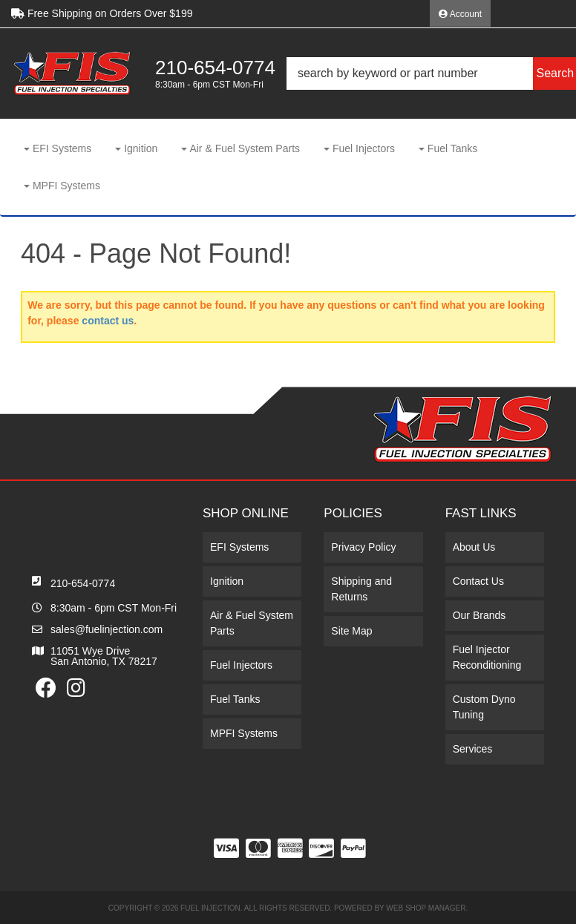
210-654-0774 (82, 583)
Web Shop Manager (425, 908)
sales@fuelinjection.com (106, 629)
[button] (431, 73)
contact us (108, 321)
